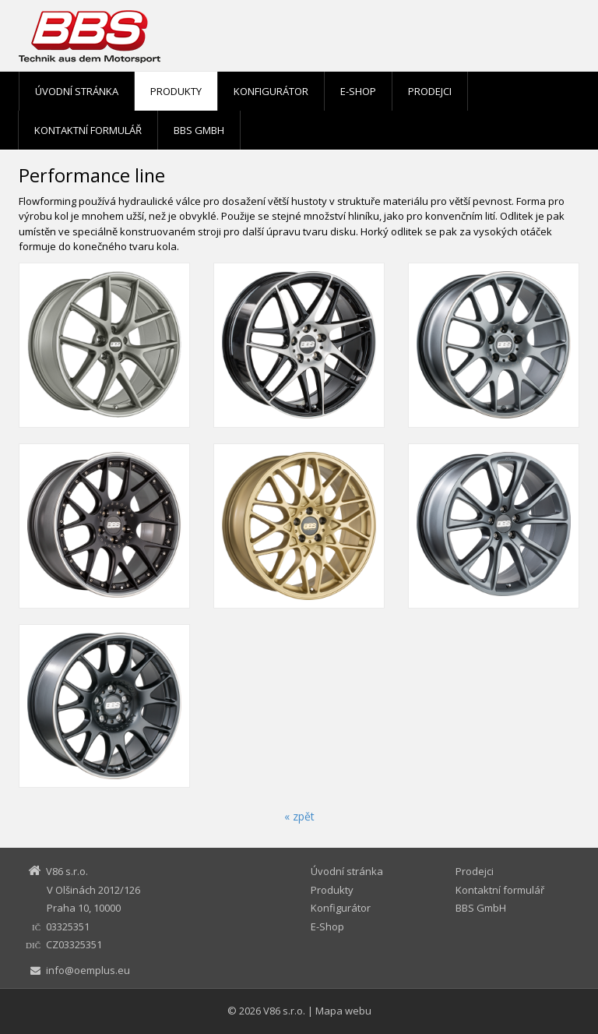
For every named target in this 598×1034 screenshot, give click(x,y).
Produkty (176, 91)
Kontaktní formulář (88, 130)
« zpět (299, 816)
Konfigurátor (271, 91)
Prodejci (430, 91)
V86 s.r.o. (284, 1011)
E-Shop (358, 91)
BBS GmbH (199, 130)
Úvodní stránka (76, 91)
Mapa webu (343, 1011)
